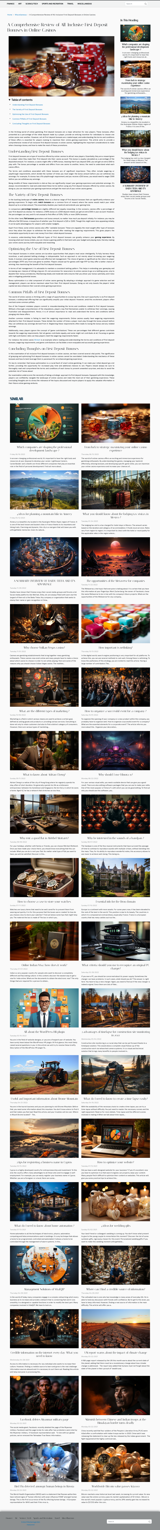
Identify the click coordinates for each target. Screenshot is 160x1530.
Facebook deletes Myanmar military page (44, 1419)
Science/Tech (32, 4)
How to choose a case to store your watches (44, 901)
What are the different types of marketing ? (44, 711)
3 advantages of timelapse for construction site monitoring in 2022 (116, 1033)
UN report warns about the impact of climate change (115, 1352)
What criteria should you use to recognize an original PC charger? (115, 967)
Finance (10, 4)
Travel (70, 4)
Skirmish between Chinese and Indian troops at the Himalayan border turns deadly (115, 1421)
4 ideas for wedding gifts (115, 1225)
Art (20, 4)
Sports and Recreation (52, 4)
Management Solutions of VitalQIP (44, 1289)
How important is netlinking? (116, 647)
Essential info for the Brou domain (116, 901)
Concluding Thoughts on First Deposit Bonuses (31, 123)
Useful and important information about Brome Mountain (44, 1098)
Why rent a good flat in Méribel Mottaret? (44, 838)
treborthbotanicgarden (30, 1522)
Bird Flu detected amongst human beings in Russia (44, 1486)
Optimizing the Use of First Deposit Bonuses (30, 114)
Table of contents (21, 99)
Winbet (37, 340)
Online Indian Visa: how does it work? (44, 965)
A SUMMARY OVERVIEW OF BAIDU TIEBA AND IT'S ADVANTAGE (136, 188)
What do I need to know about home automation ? (44, 1225)
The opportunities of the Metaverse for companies (116, 580)
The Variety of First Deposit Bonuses (27, 109)
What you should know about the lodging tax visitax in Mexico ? (135, 152)
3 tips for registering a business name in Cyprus (44, 1162)
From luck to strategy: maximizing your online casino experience (136, 83)
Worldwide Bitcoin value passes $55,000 (116, 1486)
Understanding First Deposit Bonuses (27, 105)
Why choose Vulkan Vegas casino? (44, 647)
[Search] (136, 4)
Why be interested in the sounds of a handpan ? (115, 838)
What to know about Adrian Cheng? (44, 774)
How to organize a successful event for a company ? (115, 711)
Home (9, 15)
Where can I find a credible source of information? (115, 1289)
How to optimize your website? (115, 1162)
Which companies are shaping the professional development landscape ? (135, 47)
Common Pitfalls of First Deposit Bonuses (29, 119)
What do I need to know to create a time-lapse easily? (116, 1098)
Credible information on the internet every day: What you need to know (44, 1354)
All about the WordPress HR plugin (44, 1032)
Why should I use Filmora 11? (116, 774)
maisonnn (31, 1525)
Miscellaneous (85, 4)
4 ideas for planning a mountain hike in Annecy (135, 117)
